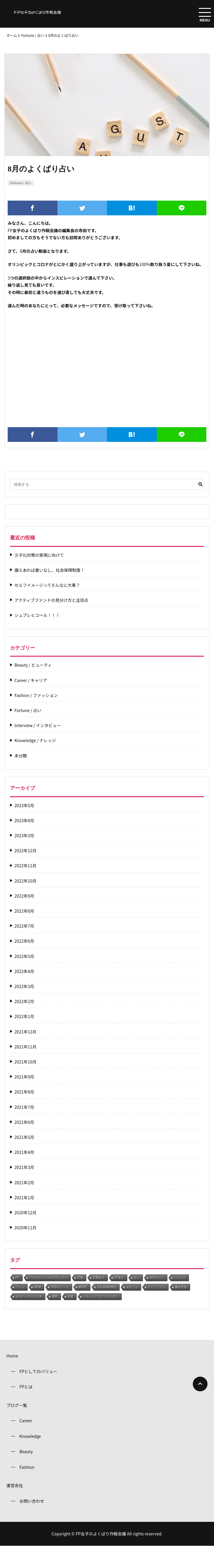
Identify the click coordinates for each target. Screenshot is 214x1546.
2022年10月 (25, 880)
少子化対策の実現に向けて (39, 555)
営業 (80, 1277)
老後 (70, 1296)
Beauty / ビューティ (33, 665)
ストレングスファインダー (100, 1296)
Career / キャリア (30, 680)
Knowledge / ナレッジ (35, 740)
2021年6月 (24, 1122)
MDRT (83, 1287)
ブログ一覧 (16, 1405)
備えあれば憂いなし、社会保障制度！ (49, 570)
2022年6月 (24, 941)
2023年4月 (24, 820)
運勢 (55, 1296)
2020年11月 (25, 1227)
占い (137, 1277)
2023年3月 (24, 835)
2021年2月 (24, 1182)
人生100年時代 (107, 1287)
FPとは (26, 1387)
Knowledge (30, 1436)
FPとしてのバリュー (38, 1371)
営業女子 (99, 1277)
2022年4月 (24, 971)
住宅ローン (156, 1277)
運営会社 (14, 1485)
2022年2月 (24, 1001)
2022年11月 (25, 865)
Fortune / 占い (32, 35)
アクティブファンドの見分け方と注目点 (51, 600)
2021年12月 (25, 1031)
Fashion (26, 1467)
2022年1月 (24, 1016)
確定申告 (181, 1287)
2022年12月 (25, 850)
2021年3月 (24, 1167)
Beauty (26, 1451)
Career (25, 1420)
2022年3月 (24, 986)
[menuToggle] (205, 12)
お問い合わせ (31, 1501)
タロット (132, 1287)
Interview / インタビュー (37, 725)
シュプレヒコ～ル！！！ (37, 615)
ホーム (11, 35)
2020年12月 (25, 1212)
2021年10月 (25, 1061)
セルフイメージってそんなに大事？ (47, 585)
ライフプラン (156, 1287)
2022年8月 (24, 911)
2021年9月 (24, 1076)
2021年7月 (24, 1107)
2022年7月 (24, 926)
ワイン (20, 1287)
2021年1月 (24, 1197)
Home (12, 1356)
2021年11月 (25, 1046)
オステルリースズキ (29, 1296)
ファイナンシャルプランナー (48, 1277)
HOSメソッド (60, 1287)
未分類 (20, 755)
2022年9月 (24, 895)
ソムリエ (180, 1277)
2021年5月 (24, 1137)
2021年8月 (24, 1091)
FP (17, 1277)
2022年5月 (24, 956)
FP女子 (119, 1277)
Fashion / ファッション (36, 695)
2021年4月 (24, 1152)
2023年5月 (24, 805)
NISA (37, 1287)
